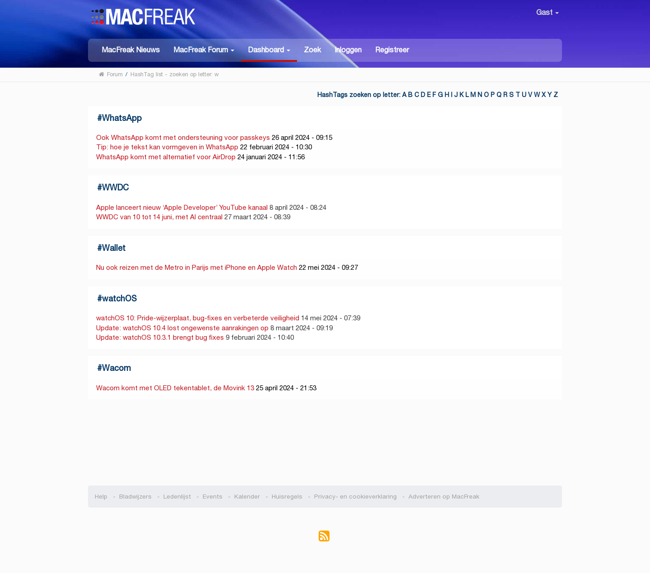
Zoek (312, 50)
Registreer (392, 50)
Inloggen (348, 50)
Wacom (116, 368)
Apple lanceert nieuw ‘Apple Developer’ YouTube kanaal (182, 207)
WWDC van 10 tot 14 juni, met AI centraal (159, 217)
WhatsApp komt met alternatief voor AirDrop (166, 156)
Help (101, 496)
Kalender (247, 496)
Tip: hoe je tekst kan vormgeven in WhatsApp (167, 147)
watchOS (119, 298)
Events (213, 496)
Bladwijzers (135, 496)
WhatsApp (122, 118)
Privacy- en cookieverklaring (355, 496)
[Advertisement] (325, 442)
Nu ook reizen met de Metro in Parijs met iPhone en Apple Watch (196, 267)
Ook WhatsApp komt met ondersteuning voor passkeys (183, 137)
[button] (204, 49)
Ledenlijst (177, 496)
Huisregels (287, 496)
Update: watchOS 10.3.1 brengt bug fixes (160, 337)
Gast (547, 12)
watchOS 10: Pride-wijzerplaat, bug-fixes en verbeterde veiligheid (197, 318)
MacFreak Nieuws (131, 50)
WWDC (115, 187)
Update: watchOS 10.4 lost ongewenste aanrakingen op (182, 327)
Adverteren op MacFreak (444, 496)
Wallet (113, 248)
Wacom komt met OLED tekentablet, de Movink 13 (175, 388)
